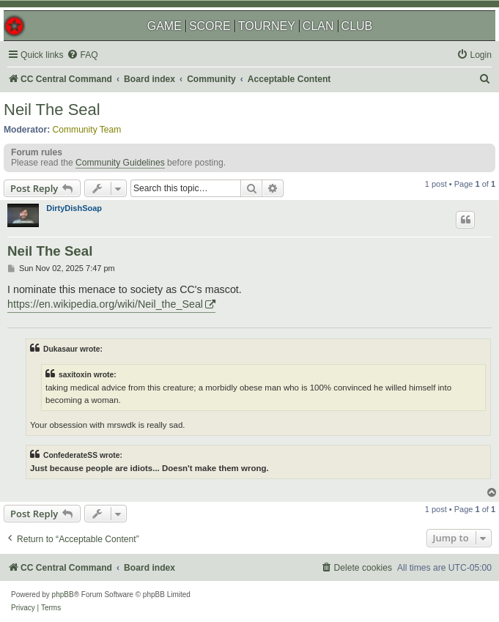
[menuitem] (82, 55)
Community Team (87, 130)
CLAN (318, 26)
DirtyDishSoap (74, 208)
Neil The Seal (52, 109)
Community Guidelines (120, 163)
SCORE (210, 26)
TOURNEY (266, 26)
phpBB (63, 594)
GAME (164, 26)
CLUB (357, 26)
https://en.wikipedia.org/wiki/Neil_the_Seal (105, 304)
